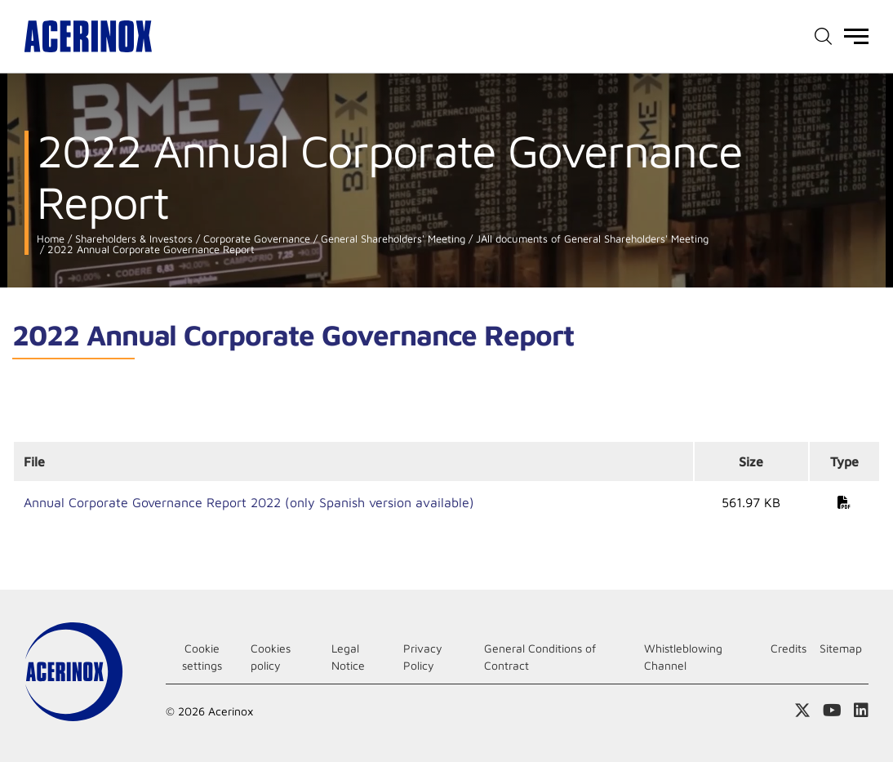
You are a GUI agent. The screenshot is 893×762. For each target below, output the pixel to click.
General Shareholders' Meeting (391, 239)
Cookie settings (202, 656)
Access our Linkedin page (861, 710)
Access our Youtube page (832, 710)
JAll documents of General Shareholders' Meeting (591, 239)
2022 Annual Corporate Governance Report (149, 249)
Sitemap (841, 648)
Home (50, 239)
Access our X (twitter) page (802, 710)
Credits (788, 648)
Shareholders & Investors (132, 239)
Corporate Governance (255, 239)
